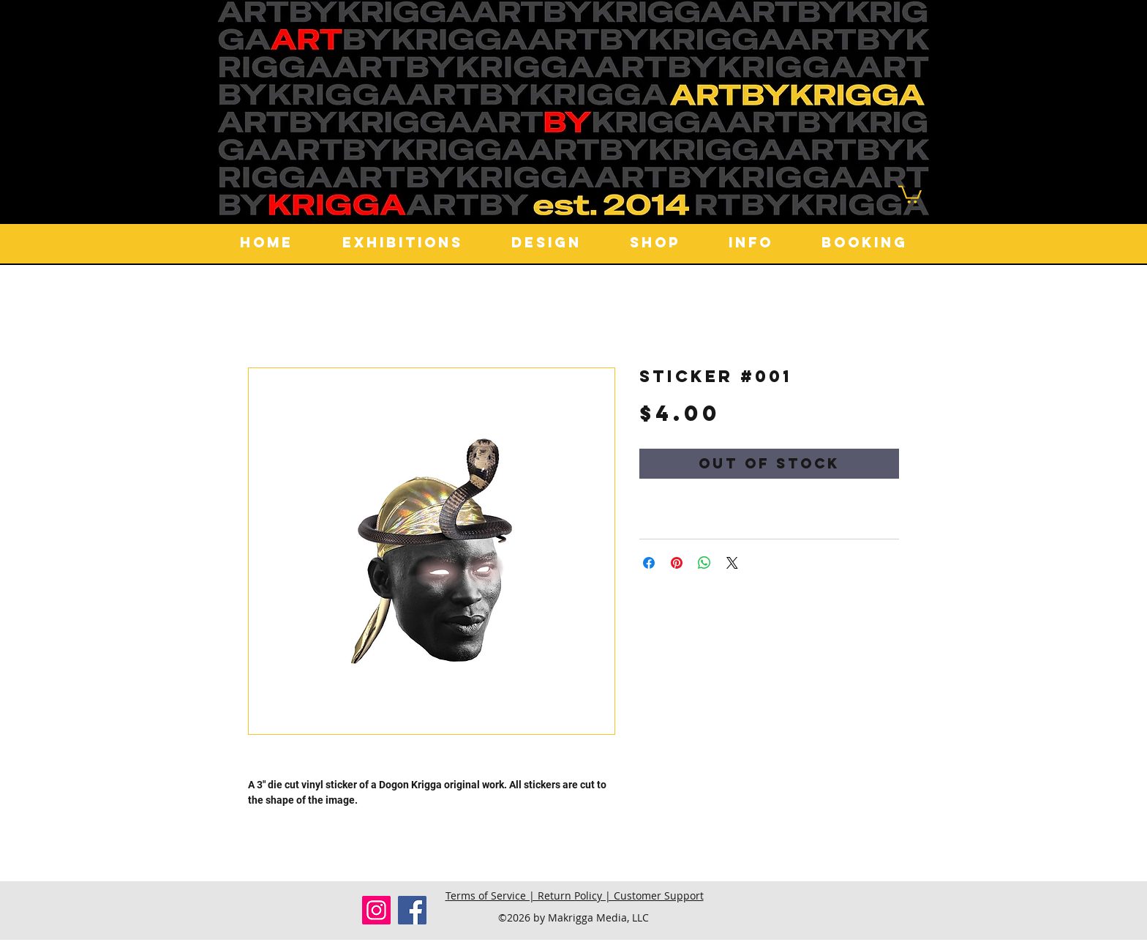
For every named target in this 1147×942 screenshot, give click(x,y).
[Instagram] (376, 910)
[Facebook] (412, 910)
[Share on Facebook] (649, 563)
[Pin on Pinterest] (676, 563)
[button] (910, 193)
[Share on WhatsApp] (704, 563)
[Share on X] (732, 563)
